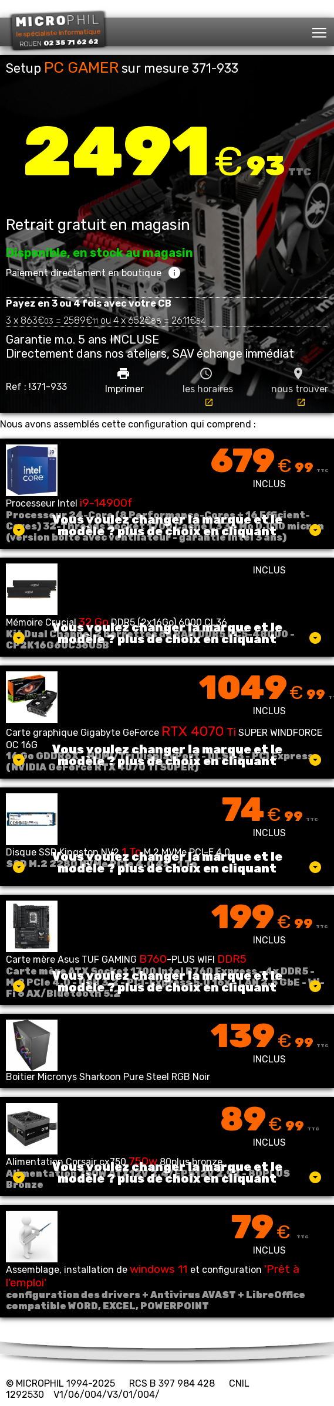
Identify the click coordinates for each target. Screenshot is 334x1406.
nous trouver (299, 386)
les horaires (208, 386)
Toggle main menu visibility (320, 29)
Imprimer (124, 380)
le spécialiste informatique (57, 30)
